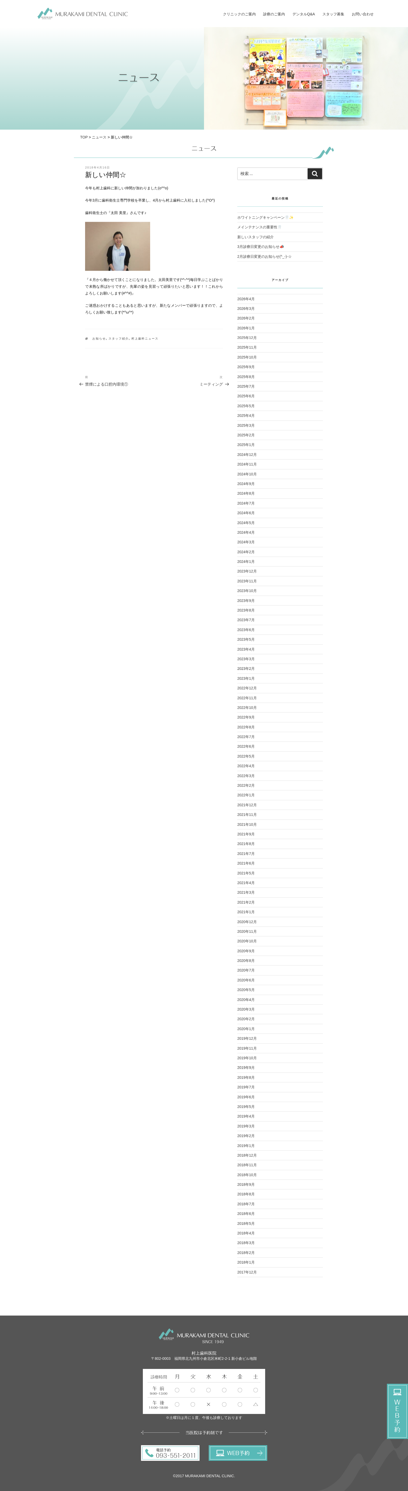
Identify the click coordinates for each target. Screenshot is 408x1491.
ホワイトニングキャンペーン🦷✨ (265, 220)
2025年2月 (246, 437)
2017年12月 (247, 1274)
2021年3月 (246, 895)
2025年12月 (247, 340)
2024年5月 (246, 525)
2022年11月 (247, 700)
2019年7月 (246, 1090)
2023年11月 (247, 584)
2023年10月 (247, 593)
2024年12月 (247, 457)
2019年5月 (246, 1109)
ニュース (99, 137)
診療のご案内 (274, 14)
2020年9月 (246, 953)
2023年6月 (246, 632)
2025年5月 (246, 408)
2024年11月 (247, 467)
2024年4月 (246, 535)
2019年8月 (246, 1080)
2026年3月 (246, 311)
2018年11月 (247, 1167)
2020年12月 (247, 924)
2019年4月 (246, 1119)
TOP (84, 137)
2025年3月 (246, 428)
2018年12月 (247, 1158)
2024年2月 (246, 554)
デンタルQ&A (303, 14)
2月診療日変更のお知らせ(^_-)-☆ (264, 259)
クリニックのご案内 (239, 14)
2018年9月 (246, 1187)
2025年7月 (246, 389)
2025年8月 (246, 379)
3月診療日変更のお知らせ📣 (260, 249)
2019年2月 (246, 1138)
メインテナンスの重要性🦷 (259, 230)
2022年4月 (246, 768)
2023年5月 (246, 642)
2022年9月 (246, 720)
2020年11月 (247, 934)
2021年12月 (247, 807)
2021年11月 (247, 817)
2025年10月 (247, 360)
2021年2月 (246, 905)
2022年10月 (247, 710)
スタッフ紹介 (119, 341)
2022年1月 (246, 797)
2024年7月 (246, 506)
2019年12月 (247, 1041)
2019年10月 (247, 1060)
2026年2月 (246, 321)
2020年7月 (246, 973)
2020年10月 (247, 944)
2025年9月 (246, 369)
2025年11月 (247, 350)
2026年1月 (246, 330)
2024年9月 (246, 486)
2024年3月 (246, 544)
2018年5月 (246, 1226)
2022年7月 (246, 739)
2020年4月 (246, 1002)
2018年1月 (246, 1265)
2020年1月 (246, 1031)
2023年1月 (246, 681)
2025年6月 (246, 398)
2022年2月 (246, 788)
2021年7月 (246, 856)
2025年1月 (246, 447)
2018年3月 (246, 1245)
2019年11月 (247, 1050)
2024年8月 (246, 496)
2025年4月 (246, 418)
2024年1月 (246, 564)
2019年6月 (246, 1099)
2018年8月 (246, 1197)
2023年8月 (246, 613)
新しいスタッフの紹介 (255, 239)
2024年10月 (247, 476)
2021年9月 (246, 837)
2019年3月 (246, 1129)
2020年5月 (246, 992)
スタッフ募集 (333, 14)
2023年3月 (246, 661)
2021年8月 (246, 846)
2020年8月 (246, 963)
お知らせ (99, 341)
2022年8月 (246, 730)
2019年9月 (246, 1070)
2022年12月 (247, 690)
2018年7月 (246, 1206)
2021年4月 (246, 885)
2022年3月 (246, 778)
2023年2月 (246, 671)
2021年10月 (247, 827)
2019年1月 (246, 1148)
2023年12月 (247, 574)
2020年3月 (246, 1012)
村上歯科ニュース (144, 341)
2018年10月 (247, 1177)
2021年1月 (246, 914)
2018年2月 (246, 1255)
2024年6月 (246, 515)
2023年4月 (246, 651)
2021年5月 (246, 875)
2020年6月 (246, 983)
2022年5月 (246, 759)
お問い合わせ (363, 14)
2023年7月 (246, 622)
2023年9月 (246, 603)
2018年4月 (246, 1236)
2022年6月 (246, 749)
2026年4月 (246, 301)
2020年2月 (246, 1021)
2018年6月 (246, 1216)
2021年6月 (246, 866)
